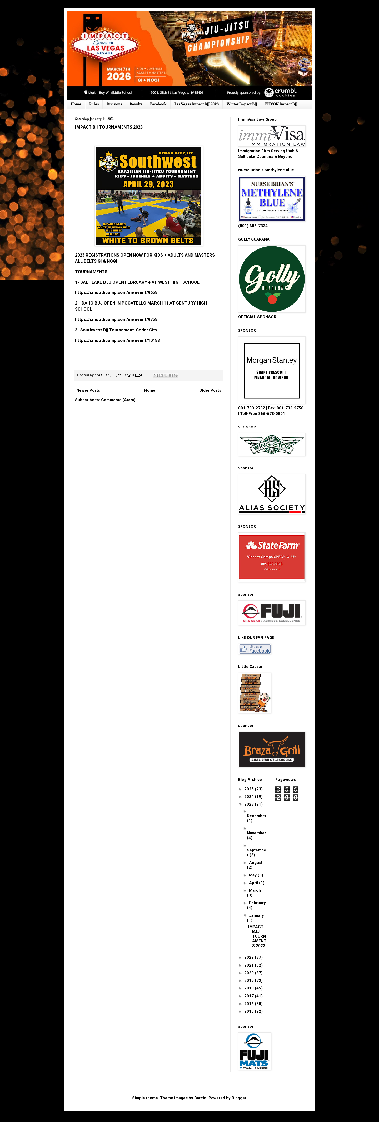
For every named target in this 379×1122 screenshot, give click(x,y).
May (253, 875)
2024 (249, 796)
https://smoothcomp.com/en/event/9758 (116, 319)
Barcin (200, 1098)
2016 (249, 1003)
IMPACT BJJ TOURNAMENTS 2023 (109, 127)
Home (76, 104)
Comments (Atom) (118, 400)
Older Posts (210, 390)
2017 (249, 996)
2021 (249, 965)
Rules (94, 104)
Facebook (158, 104)
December (256, 816)
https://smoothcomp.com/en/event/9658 (116, 292)
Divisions (114, 104)
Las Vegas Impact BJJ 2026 (196, 104)
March (255, 890)
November (256, 833)
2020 (249, 973)
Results (136, 104)
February (257, 902)
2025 (249, 789)
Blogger (239, 1098)
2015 (249, 1011)
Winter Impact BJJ (242, 104)
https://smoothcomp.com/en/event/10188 (117, 340)
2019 (249, 980)
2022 (249, 957)
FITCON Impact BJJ (281, 104)
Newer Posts (88, 390)
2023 (249, 804)
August (255, 862)
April (254, 882)
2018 (249, 988)
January (256, 915)
